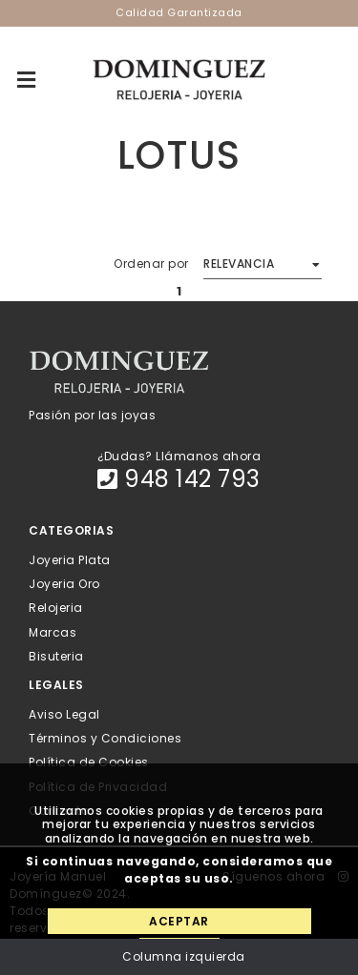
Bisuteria (56, 655)
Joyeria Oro (64, 584)
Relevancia (238, 263)
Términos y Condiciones (105, 738)
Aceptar (179, 921)
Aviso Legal (64, 714)
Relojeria (56, 607)
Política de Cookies (89, 762)
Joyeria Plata (70, 560)
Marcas (52, 631)
